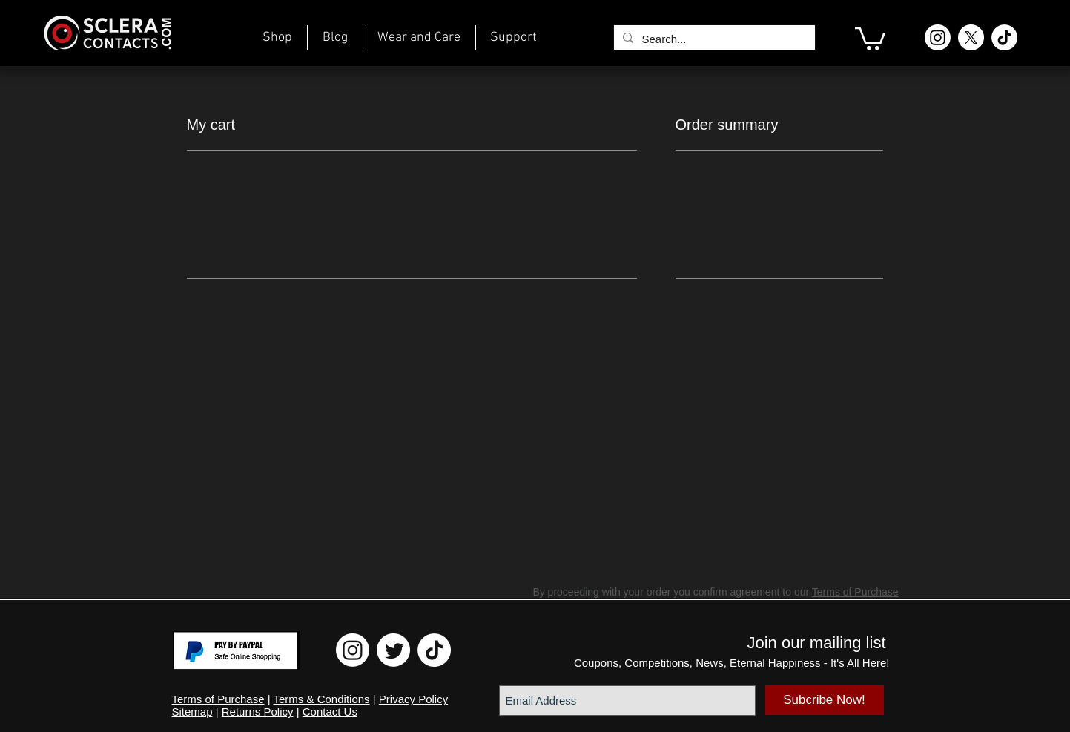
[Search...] (713, 39)
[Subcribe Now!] (824, 700)
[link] (870, 37)
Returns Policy (258, 711)
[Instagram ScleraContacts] (938, 37)
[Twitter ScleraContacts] (393, 650)
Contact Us (330, 711)
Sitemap (192, 711)
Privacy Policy (413, 699)
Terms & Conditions (322, 699)
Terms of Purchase (855, 592)
